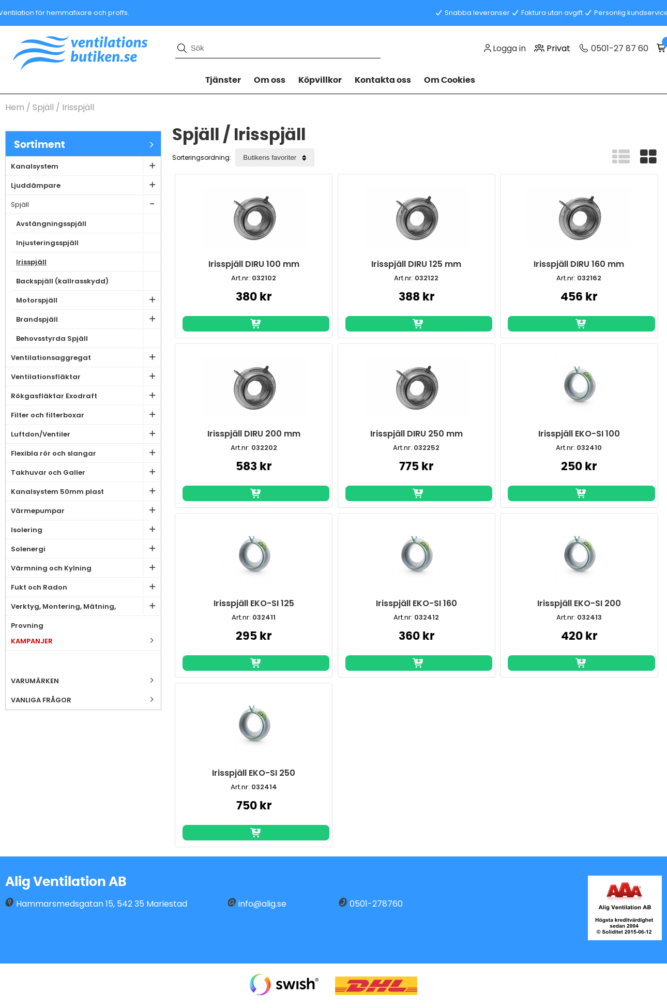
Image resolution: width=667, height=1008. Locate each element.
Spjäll (43, 107)
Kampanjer (86, 640)
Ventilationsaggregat (86, 357)
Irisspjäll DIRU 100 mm (253, 264)
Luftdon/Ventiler (86, 434)
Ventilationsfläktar (86, 376)
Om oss (269, 80)
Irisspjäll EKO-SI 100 (579, 434)
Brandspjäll (88, 319)
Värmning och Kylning (86, 568)
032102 (264, 278)
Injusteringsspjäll (88, 242)
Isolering (86, 529)
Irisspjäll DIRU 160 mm (579, 264)
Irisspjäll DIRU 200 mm (253, 434)
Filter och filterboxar (86, 414)
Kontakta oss (383, 80)
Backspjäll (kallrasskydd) (88, 281)
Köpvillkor (320, 80)
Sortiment (87, 145)
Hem (14, 107)
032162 (589, 278)
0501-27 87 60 (618, 48)
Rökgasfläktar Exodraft (86, 395)
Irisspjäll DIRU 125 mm (416, 264)
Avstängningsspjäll (88, 223)
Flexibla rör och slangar (86, 453)
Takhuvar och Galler (86, 472)
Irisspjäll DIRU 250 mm (416, 434)
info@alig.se (262, 904)
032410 (589, 448)
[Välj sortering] (274, 157)
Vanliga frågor (41, 700)
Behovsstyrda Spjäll (88, 338)
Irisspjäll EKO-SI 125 (254, 603)
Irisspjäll (78, 107)
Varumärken (86, 680)
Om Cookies (449, 80)
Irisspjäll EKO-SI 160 (416, 603)
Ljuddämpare (86, 185)
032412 (426, 617)
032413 (589, 617)
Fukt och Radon (86, 587)
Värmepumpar (86, 510)
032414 (264, 787)
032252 (426, 448)
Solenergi (86, 548)
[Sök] (278, 48)
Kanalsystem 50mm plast (86, 491)
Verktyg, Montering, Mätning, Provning (86, 606)
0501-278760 (376, 904)
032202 (264, 448)
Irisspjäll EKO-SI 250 (253, 773)
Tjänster (223, 80)
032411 (264, 617)
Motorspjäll (88, 300)
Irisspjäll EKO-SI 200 (579, 603)
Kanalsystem (86, 166)
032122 (426, 278)
